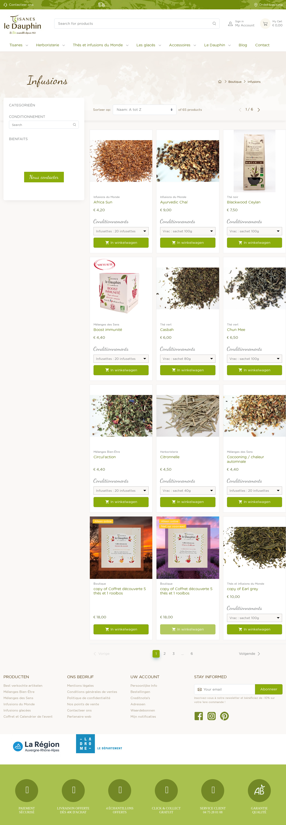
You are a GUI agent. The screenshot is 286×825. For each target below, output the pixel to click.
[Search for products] (137, 24)
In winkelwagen (121, 243)
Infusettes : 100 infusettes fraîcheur (40, 159)
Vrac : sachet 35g (27, 179)
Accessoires (179, 45)
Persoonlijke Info (143, 685)
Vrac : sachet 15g (26, 166)
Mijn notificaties (143, 716)
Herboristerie (47, 45)
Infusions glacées (17, 710)
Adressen (137, 704)
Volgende (250, 654)
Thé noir (232, 196)
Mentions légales (80, 685)
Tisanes (16, 45)
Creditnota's (140, 698)
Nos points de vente (83, 704)
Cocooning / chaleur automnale (245, 459)
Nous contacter (44, 278)
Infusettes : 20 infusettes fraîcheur (39, 153)
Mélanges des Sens (106, 324)
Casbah (167, 330)
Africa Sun (102, 202)
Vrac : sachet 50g (27, 193)
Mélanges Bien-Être (106, 451)
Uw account (144, 677)
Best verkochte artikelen (22, 685)
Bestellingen (140, 692)
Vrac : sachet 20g (27, 173)
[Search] (214, 24)
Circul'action (104, 457)
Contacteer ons (21, 4)
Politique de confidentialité (88, 698)
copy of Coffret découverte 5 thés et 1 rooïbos (119, 591)
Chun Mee (236, 330)
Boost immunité (107, 330)
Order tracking (268, 5)
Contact (262, 45)
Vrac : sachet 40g (27, 186)
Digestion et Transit (30, 208)
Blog (243, 45)
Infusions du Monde (106, 196)
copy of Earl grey (242, 589)
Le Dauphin (214, 45)
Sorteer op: (102, 109)
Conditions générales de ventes (92, 692)
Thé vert (166, 324)
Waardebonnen (142, 710)
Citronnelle (169, 457)
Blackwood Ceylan (244, 202)
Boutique (99, 583)
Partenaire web (79, 716)
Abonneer (268, 689)
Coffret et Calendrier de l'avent (28, 716)
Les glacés (145, 45)
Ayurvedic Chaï (173, 202)
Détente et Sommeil (30, 214)
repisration (23, 233)
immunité (22, 227)
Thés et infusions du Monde (98, 45)
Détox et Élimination (30, 220)
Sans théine (23, 240)
